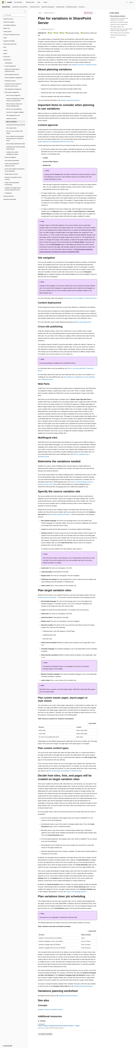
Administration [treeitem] (8, 63)
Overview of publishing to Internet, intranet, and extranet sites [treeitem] (15, 99)
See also (112, 37)
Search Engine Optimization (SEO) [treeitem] (15, 143)
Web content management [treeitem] (13, 95)
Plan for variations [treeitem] (11, 121)
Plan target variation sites (117, 26)
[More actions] (95, 13)
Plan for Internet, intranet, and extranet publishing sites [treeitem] (14, 105)
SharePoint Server (49, 13)
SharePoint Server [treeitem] (8, 19)
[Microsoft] (3, 2)
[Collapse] (25, 11)
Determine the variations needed (119, 22)
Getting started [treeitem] (7, 31)
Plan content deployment (83, 322)
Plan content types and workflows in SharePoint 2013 (65, 771)
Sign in (131, 2)
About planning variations (117, 16)
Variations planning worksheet (70, 100)
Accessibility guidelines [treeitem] (9, 25)
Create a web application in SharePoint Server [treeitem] (12, 164)
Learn (39, 13)
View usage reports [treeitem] (11, 128)
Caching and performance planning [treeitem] (15, 124)
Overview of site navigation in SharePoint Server (82, 298)
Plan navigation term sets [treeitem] (13, 115)
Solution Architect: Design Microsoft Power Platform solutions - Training (58, 1025)
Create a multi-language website (76, 891)
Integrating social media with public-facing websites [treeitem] (15, 148)
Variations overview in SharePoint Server (84, 64)
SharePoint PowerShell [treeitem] (9, 199)
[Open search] (127, 2)
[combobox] (13, 15)
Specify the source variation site (118, 24)
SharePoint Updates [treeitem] (8, 22)
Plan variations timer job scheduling (119, 33)
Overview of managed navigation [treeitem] (15, 112)
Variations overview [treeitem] (11, 118)
